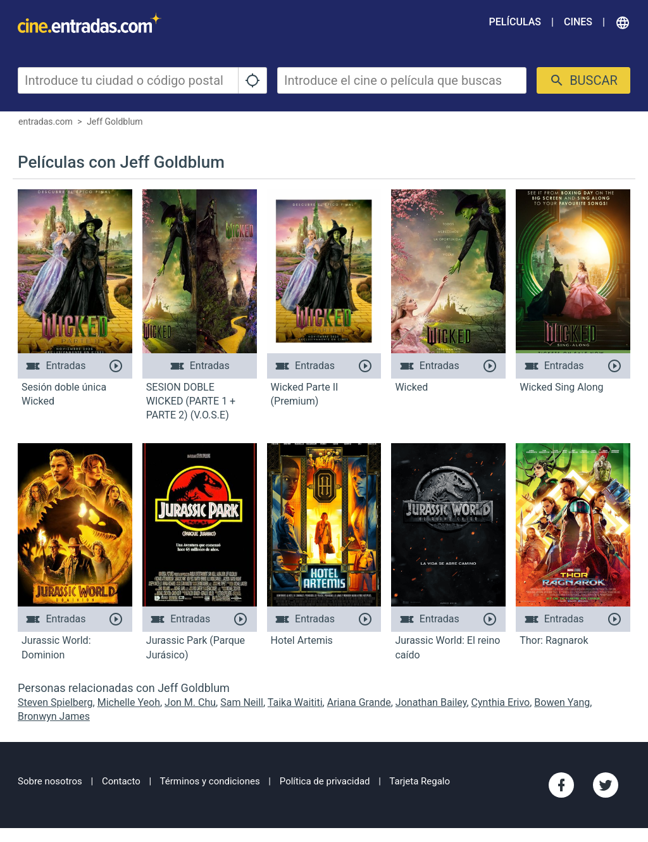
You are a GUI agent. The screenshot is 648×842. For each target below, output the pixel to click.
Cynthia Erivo (500, 702)
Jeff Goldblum (114, 121)
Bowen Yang (562, 702)
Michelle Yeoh (128, 702)
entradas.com (45, 121)
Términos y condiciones (210, 781)
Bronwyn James (54, 716)
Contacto (121, 781)
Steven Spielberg (55, 702)
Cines (578, 22)
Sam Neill (241, 702)
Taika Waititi (295, 702)
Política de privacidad (325, 781)
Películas (515, 22)
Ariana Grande (359, 702)
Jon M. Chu (190, 702)
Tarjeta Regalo (419, 781)
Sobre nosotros (50, 781)
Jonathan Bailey (431, 702)
